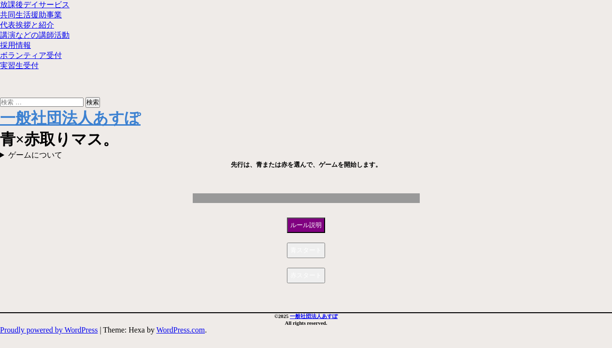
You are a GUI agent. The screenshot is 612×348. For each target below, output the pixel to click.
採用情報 (15, 45)
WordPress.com (181, 330)
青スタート (306, 250)
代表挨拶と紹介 (27, 25)
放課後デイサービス (35, 4)
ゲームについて (35, 155)
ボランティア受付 (31, 55)
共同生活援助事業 (31, 15)
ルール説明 (306, 225)
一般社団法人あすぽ (70, 118)
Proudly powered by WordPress (49, 330)
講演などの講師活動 (35, 35)
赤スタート (306, 275)
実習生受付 (19, 65)
